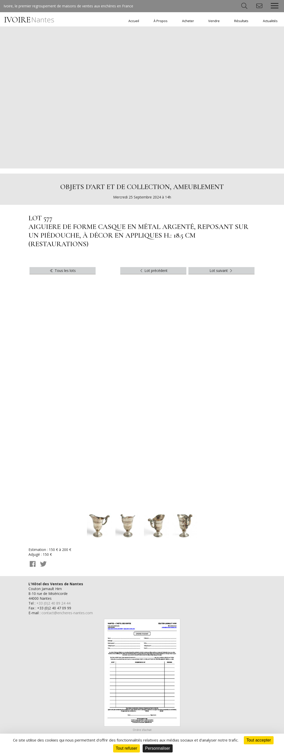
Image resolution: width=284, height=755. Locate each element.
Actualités (270, 21)
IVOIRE (29, 20)
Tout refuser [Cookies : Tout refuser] (126, 748)
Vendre (214, 21)
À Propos (161, 21)
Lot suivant (221, 270)
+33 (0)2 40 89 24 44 (53, 603)
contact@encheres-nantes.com (67, 612)
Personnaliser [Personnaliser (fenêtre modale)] (157, 748)
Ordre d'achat (142, 730)
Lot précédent (153, 270)
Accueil (133, 21)
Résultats (241, 21)
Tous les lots (62, 270)
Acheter (188, 21)
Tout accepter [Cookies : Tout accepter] (258, 740)
